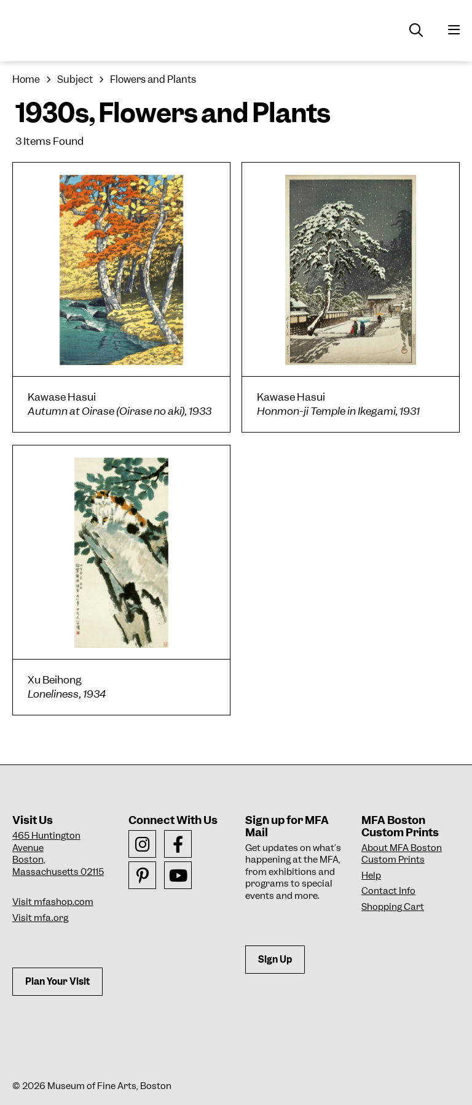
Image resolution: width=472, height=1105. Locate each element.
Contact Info (388, 891)
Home (26, 79)
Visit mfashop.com (52, 902)
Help (371, 875)
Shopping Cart (392, 907)
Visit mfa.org (40, 918)
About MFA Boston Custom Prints (401, 854)
